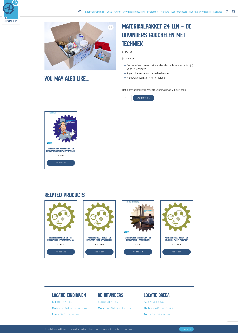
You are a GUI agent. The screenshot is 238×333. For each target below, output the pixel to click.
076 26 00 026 (154, 302)
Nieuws (164, 11)
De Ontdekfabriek (65, 314)
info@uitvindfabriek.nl (159, 308)
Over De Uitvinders (200, 11)
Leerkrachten (179, 11)
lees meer (129, 329)
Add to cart (144, 97)
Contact (217, 11)
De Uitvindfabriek (157, 314)
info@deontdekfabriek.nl (69, 308)
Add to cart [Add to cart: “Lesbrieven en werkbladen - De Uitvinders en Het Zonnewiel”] (138, 251)
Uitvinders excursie (134, 11)
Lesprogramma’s (94, 11)
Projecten (152, 11)
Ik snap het (186, 329)
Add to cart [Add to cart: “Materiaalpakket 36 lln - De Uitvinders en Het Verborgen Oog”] (61, 251)
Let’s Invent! (114, 11)
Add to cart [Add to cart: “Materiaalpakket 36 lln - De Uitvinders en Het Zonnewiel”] (176, 251)
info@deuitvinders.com (114, 308)
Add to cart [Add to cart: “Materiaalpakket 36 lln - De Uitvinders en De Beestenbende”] (99, 251)
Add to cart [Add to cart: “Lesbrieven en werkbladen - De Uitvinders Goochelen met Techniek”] (61, 162)
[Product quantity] (127, 98)
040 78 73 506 (62, 302)
